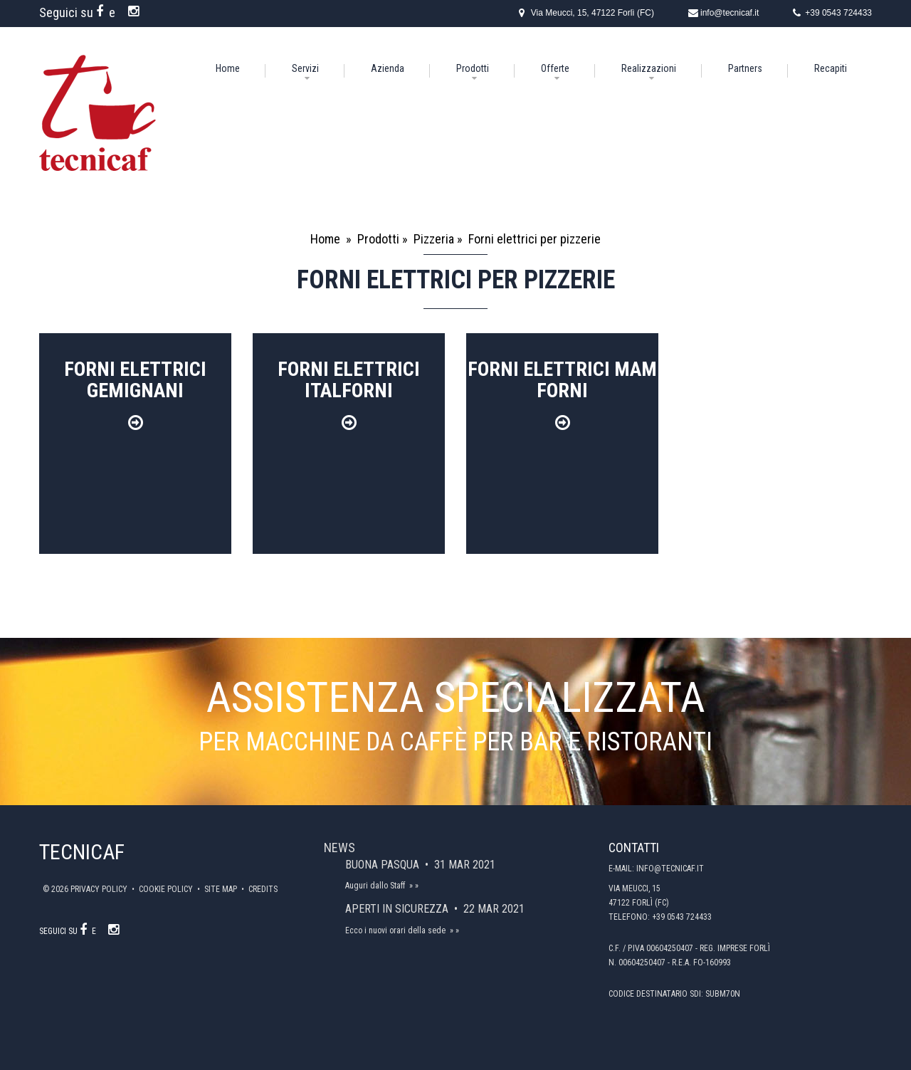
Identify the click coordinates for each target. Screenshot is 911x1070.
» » (413, 886)
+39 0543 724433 (838, 13)
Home (228, 68)
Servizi (305, 68)
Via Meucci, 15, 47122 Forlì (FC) (592, 13)
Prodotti (472, 68)
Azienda (387, 68)
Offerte (555, 68)
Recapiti (830, 68)
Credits (263, 889)
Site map (221, 889)
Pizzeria (434, 238)
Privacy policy (100, 889)
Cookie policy (167, 889)
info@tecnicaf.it (729, 13)
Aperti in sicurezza (398, 909)
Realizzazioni (648, 68)
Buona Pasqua (383, 864)
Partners (745, 68)
